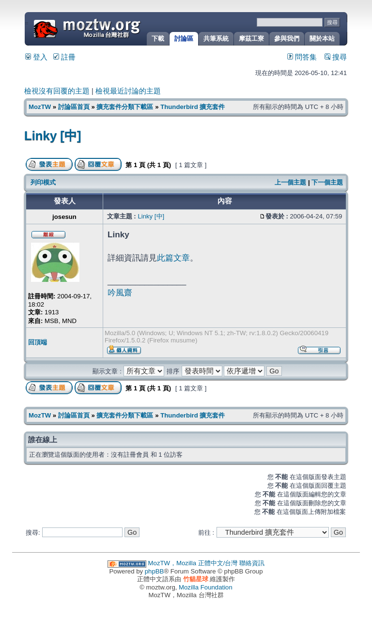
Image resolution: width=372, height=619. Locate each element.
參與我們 (286, 38)
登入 (36, 57)
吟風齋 (120, 292)
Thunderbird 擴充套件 (192, 106)
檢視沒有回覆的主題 (57, 91)
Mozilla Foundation (205, 587)
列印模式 (43, 182)
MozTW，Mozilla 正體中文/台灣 (193, 563)
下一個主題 (327, 182)
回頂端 (37, 342)
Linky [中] (52, 135)
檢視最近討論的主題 (128, 91)
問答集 (302, 57)
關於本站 (322, 38)
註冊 (64, 57)
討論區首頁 (74, 106)
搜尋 (336, 57)
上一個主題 (290, 182)
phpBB (154, 571)
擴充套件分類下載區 (124, 106)
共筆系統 (216, 38)
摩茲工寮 (251, 38)
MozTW (110, 28)
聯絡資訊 (251, 563)
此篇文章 (173, 258)
